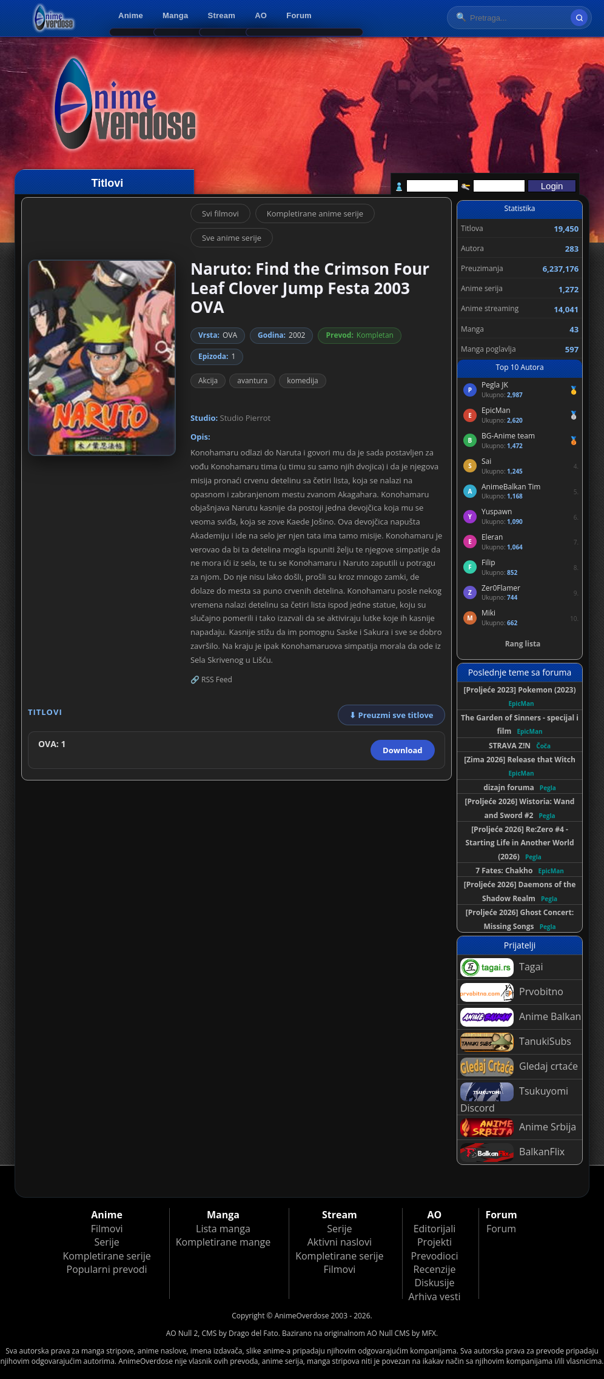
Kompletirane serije (106, 1256)
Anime (130, 15)
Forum (299, 15)
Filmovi (107, 1228)
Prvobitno (511, 992)
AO (261, 15)
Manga (175, 15)
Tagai (501, 967)
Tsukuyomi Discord (514, 1098)
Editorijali (435, 1228)
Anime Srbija (518, 1127)
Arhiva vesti (435, 1296)
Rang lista (523, 644)
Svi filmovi (220, 213)
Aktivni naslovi (339, 1242)
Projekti (434, 1242)
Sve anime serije (231, 237)
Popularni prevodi (107, 1269)
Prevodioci (434, 1256)
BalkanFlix (512, 1152)
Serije (106, 1242)
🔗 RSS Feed (211, 679)
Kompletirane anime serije (315, 213)
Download (402, 750)
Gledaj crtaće (519, 1067)
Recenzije (435, 1269)
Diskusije (434, 1282)
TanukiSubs (515, 1042)
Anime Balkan (520, 1017)
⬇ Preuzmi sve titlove (391, 715)
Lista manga (223, 1228)
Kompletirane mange (223, 1242)
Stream (222, 15)
